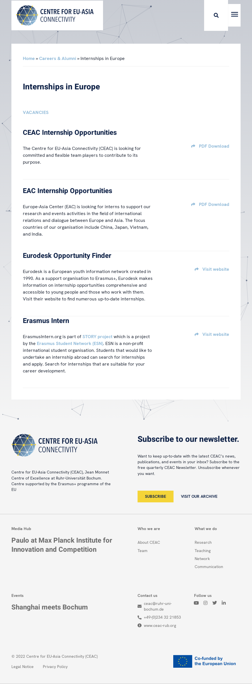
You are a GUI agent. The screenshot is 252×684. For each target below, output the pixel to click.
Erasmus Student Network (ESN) (70, 343)
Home (29, 58)
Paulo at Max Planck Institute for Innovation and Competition (61, 544)
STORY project (97, 337)
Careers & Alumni (57, 58)
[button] (205, 15)
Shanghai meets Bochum (49, 607)
